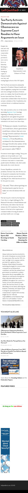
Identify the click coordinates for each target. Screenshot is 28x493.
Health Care (5, 16)
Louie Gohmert (6, 223)
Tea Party (15, 225)
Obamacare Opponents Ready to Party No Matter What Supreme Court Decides (14, 332)
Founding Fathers (16, 378)
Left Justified (9, 10)
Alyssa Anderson (9, 40)
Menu (23, 10)
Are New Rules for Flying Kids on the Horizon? (13, 342)
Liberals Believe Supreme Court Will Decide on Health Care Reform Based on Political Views (13, 351)
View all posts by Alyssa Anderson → (12, 304)
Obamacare (15, 223)
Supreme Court (12, 112)
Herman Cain (11, 221)
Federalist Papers (7, 380)
